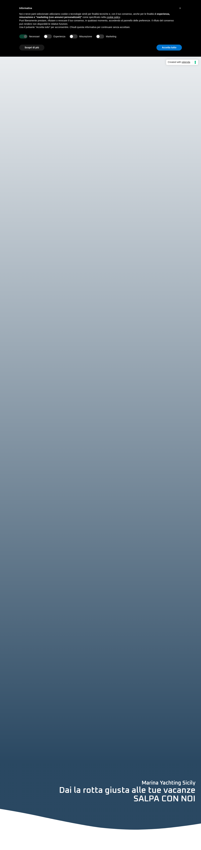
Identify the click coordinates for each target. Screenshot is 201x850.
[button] (180, 8)
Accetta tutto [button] (169, 47)
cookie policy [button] (113, 17)
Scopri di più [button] (32, 47)
